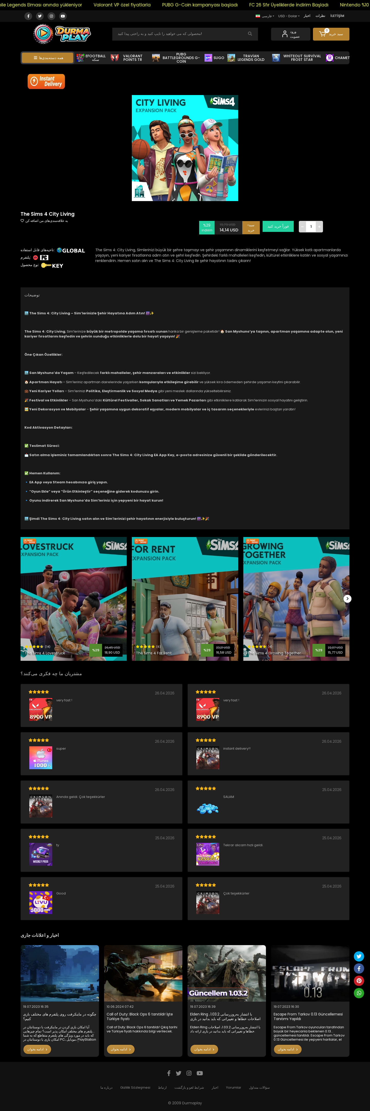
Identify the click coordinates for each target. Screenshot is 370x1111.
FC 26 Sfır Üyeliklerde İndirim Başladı (299, 5)
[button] (331, 34)
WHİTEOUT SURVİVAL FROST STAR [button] (296, 57)
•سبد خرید (252, 226)
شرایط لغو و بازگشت (189, 1087)
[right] (349, 599)
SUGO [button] (214, 58)
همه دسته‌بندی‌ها (48, 57)
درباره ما (106, 1087)
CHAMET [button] (337, 58)
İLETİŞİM (337, 15)
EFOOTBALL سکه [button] (91, 57)
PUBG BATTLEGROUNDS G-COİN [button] (176, 58)
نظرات (320, 15)
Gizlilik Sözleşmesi (135, 1087)
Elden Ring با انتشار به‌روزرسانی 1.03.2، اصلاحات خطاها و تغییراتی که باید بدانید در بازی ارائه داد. (225, 1016)
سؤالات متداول (259, 1087)
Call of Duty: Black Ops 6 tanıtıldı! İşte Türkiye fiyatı (140, 1016)
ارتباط (162, 1087)
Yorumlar (233, 1087)
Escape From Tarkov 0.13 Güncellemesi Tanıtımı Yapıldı (308, 1016)
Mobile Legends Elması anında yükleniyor (47, 5)
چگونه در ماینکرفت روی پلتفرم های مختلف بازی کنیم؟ (59, 1016)
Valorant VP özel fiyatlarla (132, 5)
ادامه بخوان (37, 1049)
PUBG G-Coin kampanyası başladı (210, 5)
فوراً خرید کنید (279, 226)
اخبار (307, 15)
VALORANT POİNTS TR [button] (127, 57)
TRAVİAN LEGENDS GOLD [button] (246, 57)
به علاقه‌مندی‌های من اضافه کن (44, 220)
